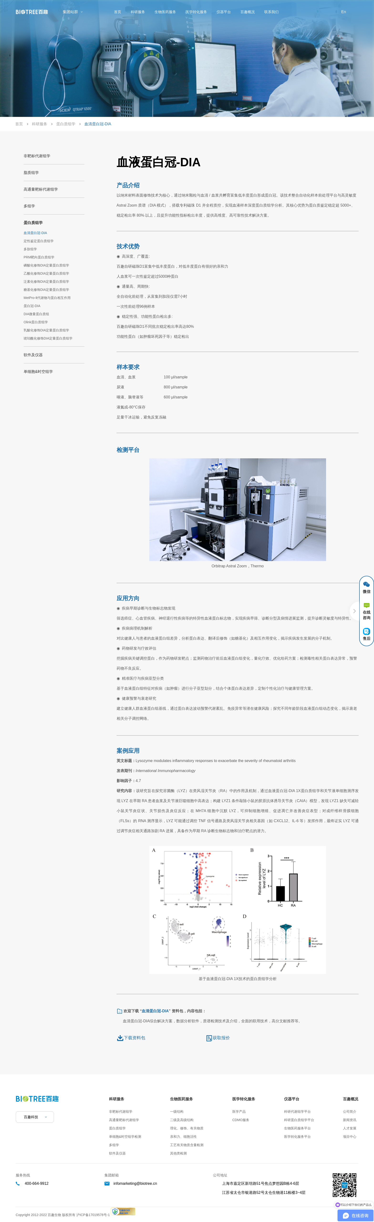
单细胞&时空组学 (38, 372)
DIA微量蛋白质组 (36, 314)
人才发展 (349, 1128)
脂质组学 (31, 173)
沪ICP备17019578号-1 (93, 1215)
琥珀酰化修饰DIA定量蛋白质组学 (48, 338)
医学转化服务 (196, 12)
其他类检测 (178, 1153)
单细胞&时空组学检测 (125, 1136)
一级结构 (176, 1111)
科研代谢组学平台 (297, 1111)
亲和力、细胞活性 (183, 1136)
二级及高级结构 (181, 1120)
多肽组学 (30, 249)
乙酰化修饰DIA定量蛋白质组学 (46, 273)
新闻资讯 (349, 1120)
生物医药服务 (165, 12)
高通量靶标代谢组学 (41, 189)
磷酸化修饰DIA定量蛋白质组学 (46, 265)
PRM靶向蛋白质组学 (39, 257)
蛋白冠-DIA (32, 306)
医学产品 (239, 1111)
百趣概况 (247, 12)
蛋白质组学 (65, 124)
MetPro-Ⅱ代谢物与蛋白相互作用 (47, 298)
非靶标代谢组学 (37, 156)
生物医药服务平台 (297, 1128)
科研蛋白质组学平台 (299, 1120)
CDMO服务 (240, 1120)
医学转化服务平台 (297, 1136)
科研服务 (138, 12)
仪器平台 (224, 12)
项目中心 (349, 1136)
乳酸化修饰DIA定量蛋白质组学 (46, 330)
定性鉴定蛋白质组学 (39, 241)
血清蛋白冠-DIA (35, 233)
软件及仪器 (33, 355)
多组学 (29, 206)
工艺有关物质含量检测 (186, 1145)
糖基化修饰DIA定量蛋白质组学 (46, 290)
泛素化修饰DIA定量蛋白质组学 (46, 281)
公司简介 (349, 1111)
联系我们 (271, 12)
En (343, 12)
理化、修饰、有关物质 (186, 1128)
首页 (117, 12)
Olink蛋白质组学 (36, 322)
